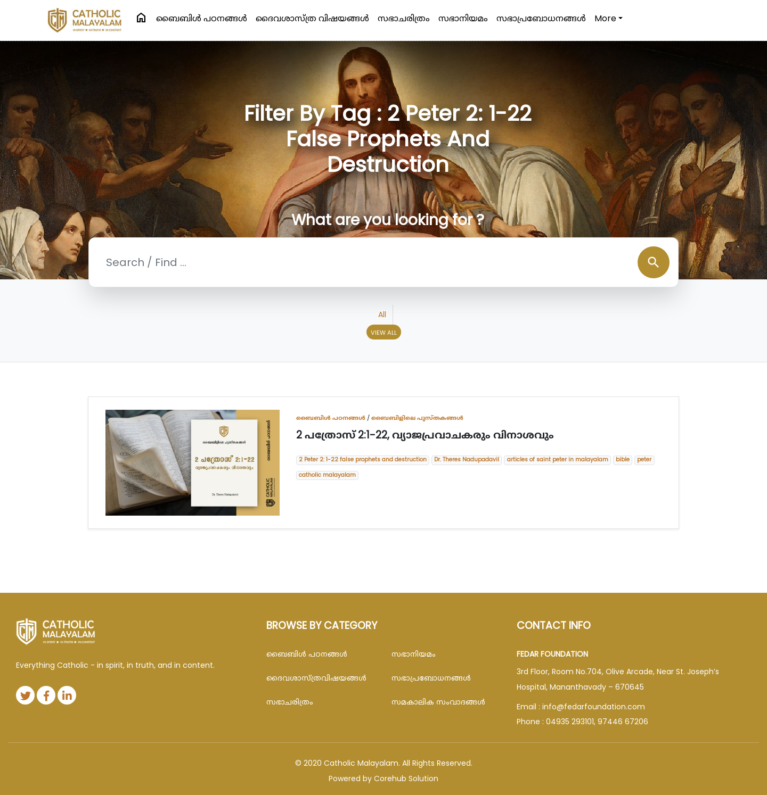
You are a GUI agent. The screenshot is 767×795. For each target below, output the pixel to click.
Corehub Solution (406, 778)
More (605, 18)
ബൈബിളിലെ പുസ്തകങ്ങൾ (417, 417)
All (382, 314)
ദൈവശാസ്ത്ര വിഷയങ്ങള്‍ (312, 18)
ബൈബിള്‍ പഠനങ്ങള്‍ (201, 18)
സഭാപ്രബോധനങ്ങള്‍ (541, 18)
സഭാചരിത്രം (404, 18)
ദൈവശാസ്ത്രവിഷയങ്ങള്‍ (316, 678)
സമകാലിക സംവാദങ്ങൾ (438, 702)
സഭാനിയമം (463, 18)
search (653, 262)
